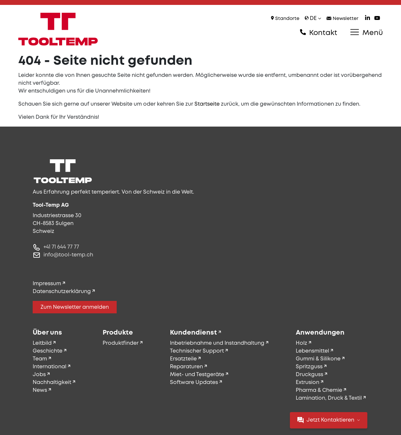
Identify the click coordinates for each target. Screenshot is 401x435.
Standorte (285, 18)
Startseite (207, 104)
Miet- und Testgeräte (197, 374)
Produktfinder (121, 343)
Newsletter (342, 19)
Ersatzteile (183, 359)
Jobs (39, 374)
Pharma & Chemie (319, 390)
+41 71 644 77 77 (61, 247)
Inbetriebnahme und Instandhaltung (217, 343)
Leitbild (42, 343)
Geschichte (47, 351)
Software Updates (194, 382)
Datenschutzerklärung (62, 291)
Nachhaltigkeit (52, 382)
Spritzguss (309, 366)
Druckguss (309, 374)
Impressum (47, 283)
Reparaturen (186, 366)
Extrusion (307, 382)
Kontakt (318, 32)
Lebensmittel (312, 351)
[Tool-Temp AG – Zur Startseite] (58, 29)
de (313, 18)
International (49, 366)
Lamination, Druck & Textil (329, 398)
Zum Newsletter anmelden (75, 307)
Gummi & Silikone (318, 359)
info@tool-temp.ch (68, 254)
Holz (301, 343)
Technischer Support (197, 351)
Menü (366, 32)
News (40, 390)
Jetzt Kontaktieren (328, 420)
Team (40, 359)
